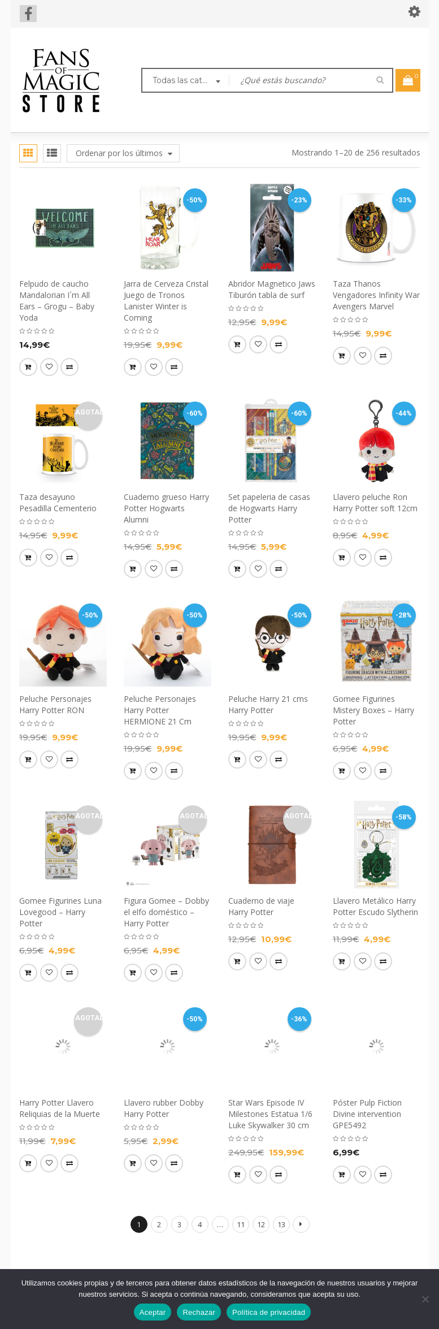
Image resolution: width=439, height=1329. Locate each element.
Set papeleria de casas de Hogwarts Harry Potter (269, 508)
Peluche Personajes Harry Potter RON (55, 704)
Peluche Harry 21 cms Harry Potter (268, 704)
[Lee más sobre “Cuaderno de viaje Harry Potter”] (237, 961)
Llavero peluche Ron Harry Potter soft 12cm (375, 502)
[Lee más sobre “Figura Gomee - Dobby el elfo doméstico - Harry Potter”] (133, 973)
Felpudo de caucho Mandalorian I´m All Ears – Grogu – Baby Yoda (56, 300)
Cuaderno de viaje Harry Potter (261, 906)
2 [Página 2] (159, 1224)
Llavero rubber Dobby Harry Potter (163, 1108)
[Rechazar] (425, 1299)
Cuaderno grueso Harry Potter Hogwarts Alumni (166, 508)
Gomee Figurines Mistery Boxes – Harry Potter (373, 710)
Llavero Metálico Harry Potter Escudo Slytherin (375, 906)
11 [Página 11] (241, 1224)
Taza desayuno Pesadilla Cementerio (58, 502)
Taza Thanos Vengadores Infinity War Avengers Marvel (376, 295)
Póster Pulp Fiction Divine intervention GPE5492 (367, 1113)
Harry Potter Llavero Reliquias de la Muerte (59, 1108)
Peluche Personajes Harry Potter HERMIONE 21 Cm (160, 710)
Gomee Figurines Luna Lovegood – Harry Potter (60, 912)
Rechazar (198, 1312)
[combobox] (185, 81)
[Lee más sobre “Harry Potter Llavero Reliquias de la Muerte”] (28, 1163)
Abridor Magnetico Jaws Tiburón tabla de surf (271, 289)
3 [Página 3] (179, 1224)
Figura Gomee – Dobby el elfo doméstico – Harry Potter (166, 912)
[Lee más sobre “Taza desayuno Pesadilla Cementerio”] (28, 558)
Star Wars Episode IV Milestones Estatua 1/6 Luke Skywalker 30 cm (270, 1113)
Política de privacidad (268, 1312)
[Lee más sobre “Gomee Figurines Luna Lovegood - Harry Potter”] (28, 973)
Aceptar (153, 1312)
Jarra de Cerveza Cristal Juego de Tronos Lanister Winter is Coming (166, 300)
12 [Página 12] (261, 1224)
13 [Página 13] (281, 1224)
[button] (28, 367)
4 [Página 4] (200, 1224)
